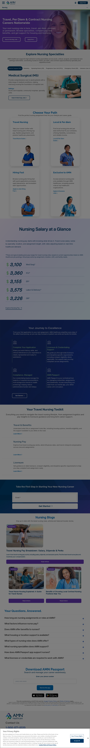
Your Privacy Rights (77, 736)
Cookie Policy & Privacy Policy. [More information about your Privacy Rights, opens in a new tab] (47, 745)
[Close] (88, 738)
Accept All (77, 741)
